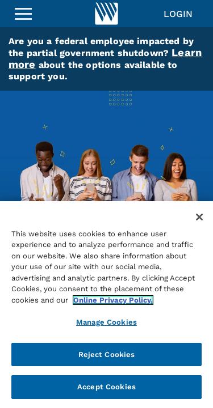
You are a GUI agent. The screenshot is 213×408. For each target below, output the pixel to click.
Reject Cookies (106, 354)
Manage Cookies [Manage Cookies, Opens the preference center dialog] (106, 322)
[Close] (199, 217)
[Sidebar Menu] (23, 14)
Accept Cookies (106, 386)
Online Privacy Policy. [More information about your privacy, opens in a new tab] (113, 300)
